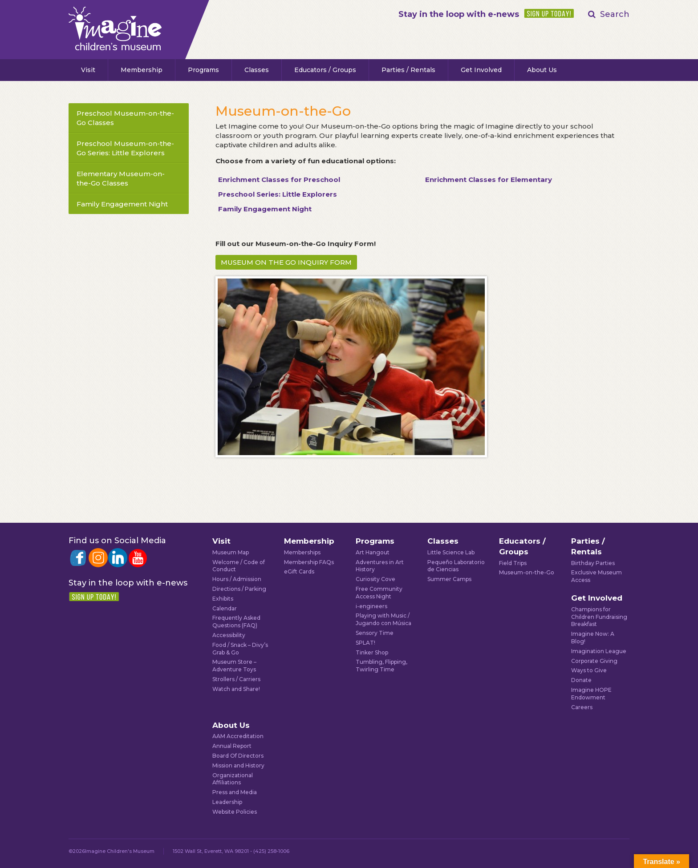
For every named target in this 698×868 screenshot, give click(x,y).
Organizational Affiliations (232, 779)
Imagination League (598, 651)
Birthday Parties (593, 563)
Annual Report (232, 746)
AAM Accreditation (238, 736)
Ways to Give (589, 670)
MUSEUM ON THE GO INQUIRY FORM (286, 262)
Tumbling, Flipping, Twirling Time (381, 665)
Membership (141, 70)
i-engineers (371, 606)
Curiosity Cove (375, 579)
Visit (88, 70)
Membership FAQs (309, 562)
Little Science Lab (451, 552)
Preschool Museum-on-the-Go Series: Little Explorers (125, 148)
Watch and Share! (236, 689)
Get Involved (481, 70)
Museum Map (230, 552)
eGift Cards (299, 571)
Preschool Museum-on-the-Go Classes (125, 118)
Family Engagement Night (122, 204)
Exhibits (222, 598)
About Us (542, 70)
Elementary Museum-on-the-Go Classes (121, 178)
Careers (581, 707)
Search (614, 14)
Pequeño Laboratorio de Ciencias (456, 566)
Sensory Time (375, 633)
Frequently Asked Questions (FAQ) (236, 621)
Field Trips (513, 563)
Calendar (224, 608)
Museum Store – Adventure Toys (234, 665)
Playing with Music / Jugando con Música (383, 619)
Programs (203, 70)
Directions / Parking (239, 588)
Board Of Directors (238, 755)
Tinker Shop (372, 652)
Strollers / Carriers (236, 679)
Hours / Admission (236, 579)
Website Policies (234, 811)
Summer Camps (449, 579)
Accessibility (228, 635)
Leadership (227, 802)
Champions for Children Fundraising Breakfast (599, 617)
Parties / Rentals (408, 70)
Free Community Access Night (379, 592)
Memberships (302, 552)
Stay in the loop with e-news (458, 14)
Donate (581, 680)
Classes (256, 70)
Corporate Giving (594, 661)
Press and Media (234, 792)
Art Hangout (373, 552)
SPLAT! (365, 642)
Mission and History (238, 765)
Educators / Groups (325, 70)
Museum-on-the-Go (526, 572)
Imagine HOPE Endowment (591, 693)
